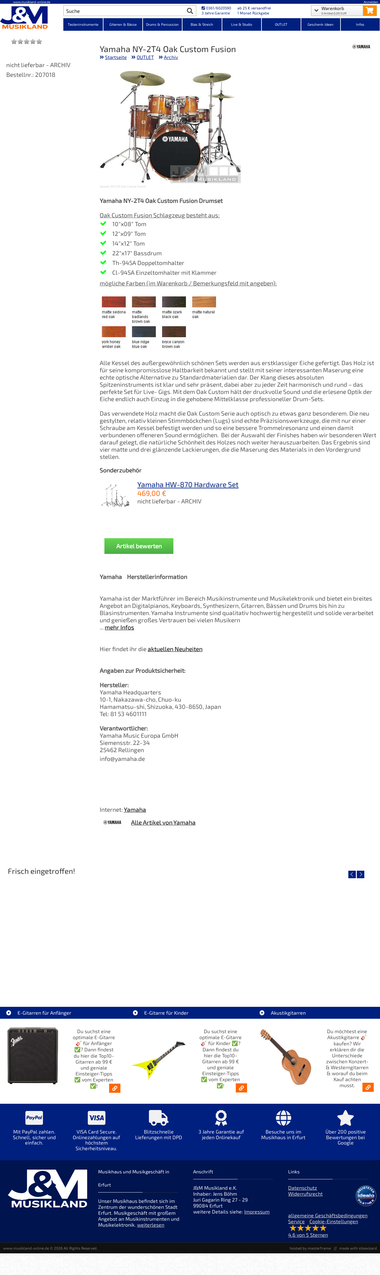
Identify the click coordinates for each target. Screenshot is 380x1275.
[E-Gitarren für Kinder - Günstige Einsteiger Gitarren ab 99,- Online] (241, 1087)
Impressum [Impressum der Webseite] (257, 1211)
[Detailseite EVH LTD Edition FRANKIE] (65, 932)
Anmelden (371, 2)
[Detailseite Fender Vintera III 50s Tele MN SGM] (190, 932)
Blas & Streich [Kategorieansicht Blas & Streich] (202, 24)
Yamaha (135, 809)
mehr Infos (119, 627)
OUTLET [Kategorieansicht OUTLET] (281, 24)
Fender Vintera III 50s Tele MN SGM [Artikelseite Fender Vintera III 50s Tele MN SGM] (189, 977)
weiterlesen (150, 1225)
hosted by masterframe (310, 1248)
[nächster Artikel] (360, 874)
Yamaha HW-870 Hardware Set (188, 484)
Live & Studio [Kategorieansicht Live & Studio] (241, 24)
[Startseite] (31, 18)
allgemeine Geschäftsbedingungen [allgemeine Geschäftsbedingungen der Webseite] (327, 1215)
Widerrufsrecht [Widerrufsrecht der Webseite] (305, 1194)
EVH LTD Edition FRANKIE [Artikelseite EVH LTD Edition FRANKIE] (65, 977)
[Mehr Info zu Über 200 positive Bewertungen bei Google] (346, 1132)
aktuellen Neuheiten (175, 648)
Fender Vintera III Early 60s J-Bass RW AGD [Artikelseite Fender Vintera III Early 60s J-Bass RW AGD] (314, 977)
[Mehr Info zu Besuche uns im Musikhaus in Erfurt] (283, 1129)
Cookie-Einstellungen (333, 1221)
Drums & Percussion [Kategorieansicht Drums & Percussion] (162, 24)
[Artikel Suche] (123, 10)
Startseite (116, 57)
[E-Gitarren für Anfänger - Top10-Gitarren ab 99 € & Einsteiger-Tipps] (114, 1088)
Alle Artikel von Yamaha (163, 822)
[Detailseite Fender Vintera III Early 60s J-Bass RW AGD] (314, 932)
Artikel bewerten (139, 546)
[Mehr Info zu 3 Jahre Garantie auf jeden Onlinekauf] (221, 1129)
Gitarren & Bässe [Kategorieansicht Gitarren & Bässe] (123, 24)
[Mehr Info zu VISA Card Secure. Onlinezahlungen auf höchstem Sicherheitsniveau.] (97, 1135)
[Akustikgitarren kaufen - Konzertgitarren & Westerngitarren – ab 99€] (368, 1087)
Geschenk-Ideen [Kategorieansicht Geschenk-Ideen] (321, 24)
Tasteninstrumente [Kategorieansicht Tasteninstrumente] (83, 24)
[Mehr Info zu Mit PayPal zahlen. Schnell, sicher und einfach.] (34, 1132)
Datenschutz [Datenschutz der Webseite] (302, 1188)
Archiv (171, 57)
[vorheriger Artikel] (352, 874)
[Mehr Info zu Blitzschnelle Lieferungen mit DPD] (159, 1129)
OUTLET (145, 57)
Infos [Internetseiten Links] (360, 24)
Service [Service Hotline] (296, 1221)
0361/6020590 (216, 8)
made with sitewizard (358, 1248)
